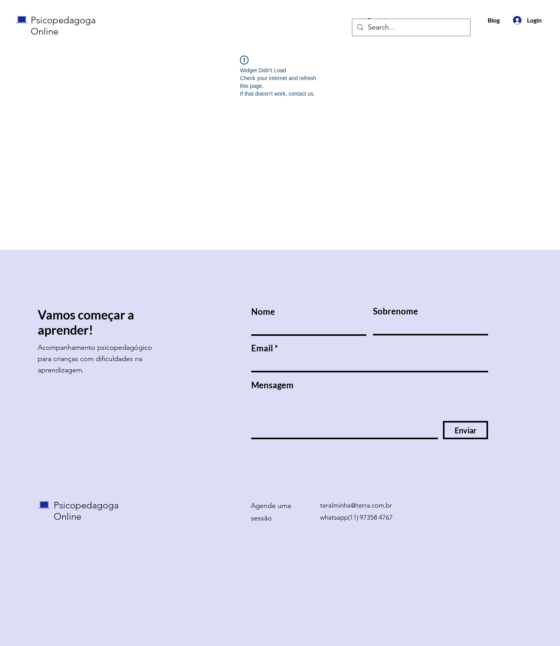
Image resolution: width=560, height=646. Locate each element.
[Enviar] (465, 430)
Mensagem (272, 385)
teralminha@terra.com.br (356, 505)
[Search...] (411, 27)
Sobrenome (395, 311)
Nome (263, 311)
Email (262, 348)
